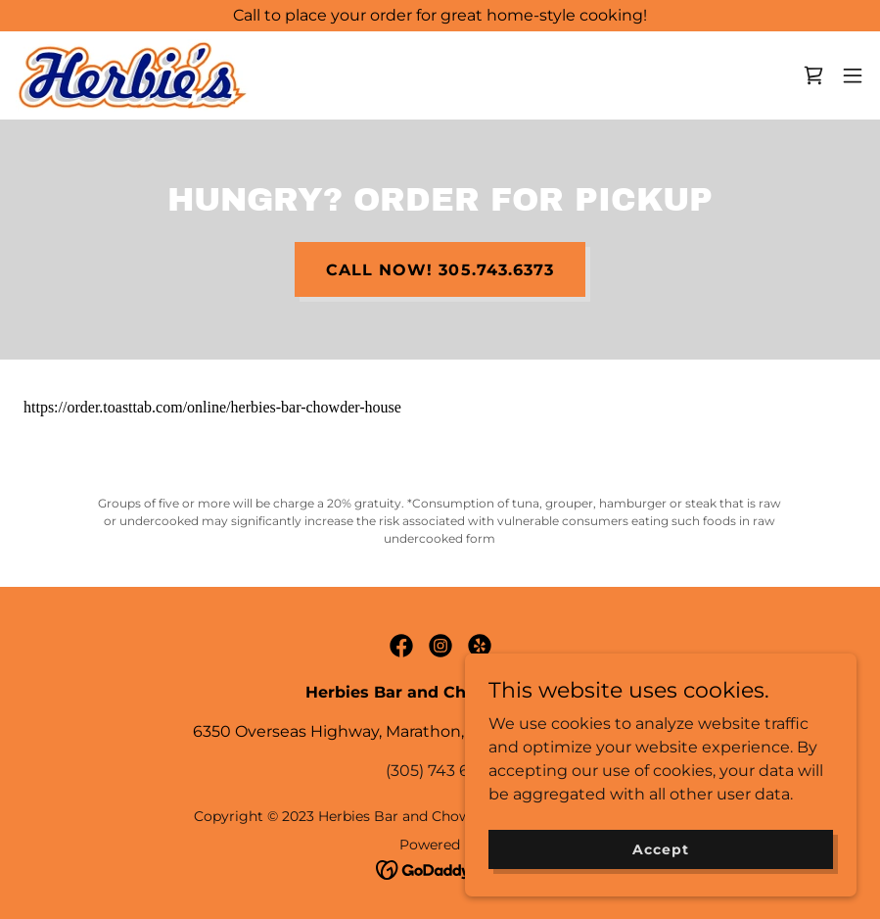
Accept (660, 848)
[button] (852, 75)
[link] (133, 75)
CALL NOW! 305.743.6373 (439, 270)
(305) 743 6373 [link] (440, 770)
